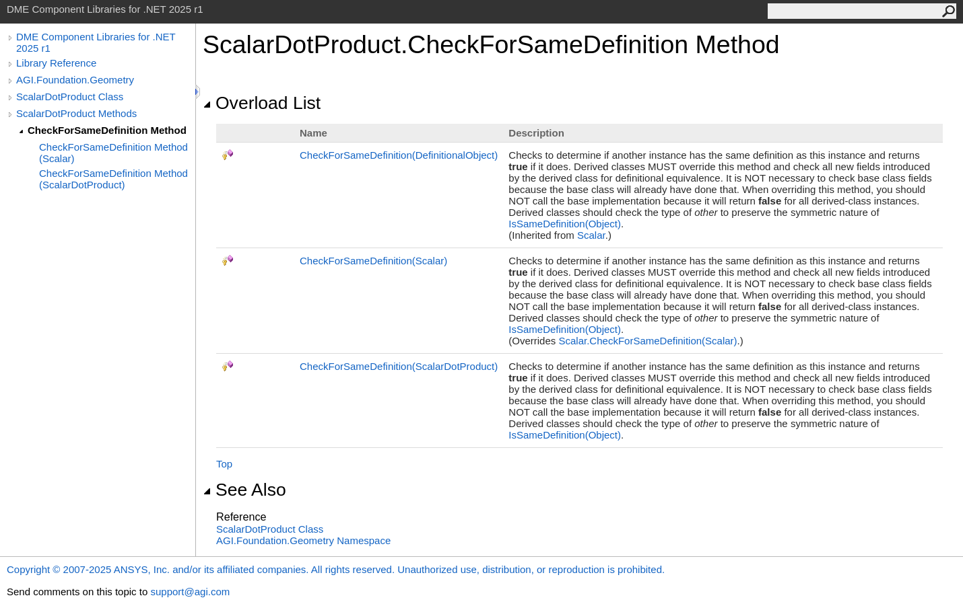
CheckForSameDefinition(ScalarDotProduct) (399, 366)
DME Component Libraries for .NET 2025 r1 (95, 42)
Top (224, 463)
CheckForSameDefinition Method (107, 130)
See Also (244, 490)
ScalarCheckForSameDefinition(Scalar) (647, 340)
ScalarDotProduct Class (69, 96)
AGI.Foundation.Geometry (75, 79)
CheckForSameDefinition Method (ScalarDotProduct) (113, 178)
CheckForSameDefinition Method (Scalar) (113, 152)
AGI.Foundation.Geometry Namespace (303, 540)
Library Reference (56, 63)
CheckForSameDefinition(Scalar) (373, 260)
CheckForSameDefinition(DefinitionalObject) (399, 155)
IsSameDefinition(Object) (564, 223)
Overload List (262, 103)
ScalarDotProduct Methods (76, 113)
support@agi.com (190, 591)
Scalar (591, 235)
